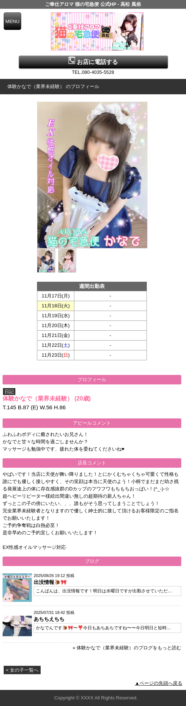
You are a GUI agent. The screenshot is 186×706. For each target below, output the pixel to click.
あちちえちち (49, 619)
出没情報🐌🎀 (50, 582)
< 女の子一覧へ (22, 670)
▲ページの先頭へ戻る (158, 683)
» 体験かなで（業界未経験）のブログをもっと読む (126, 647)
